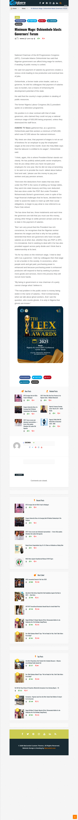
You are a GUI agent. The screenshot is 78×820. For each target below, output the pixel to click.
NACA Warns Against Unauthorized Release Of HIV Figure (39, 559)
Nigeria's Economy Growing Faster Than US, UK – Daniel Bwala (56, 408)
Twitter (32, 21)
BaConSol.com (50, 748)
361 (31, 638)
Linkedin (52, 21)
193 (38, 638)
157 (31, 665)
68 (37, 665)
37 (27, 690)
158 (38, 582)
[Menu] (65, 6)
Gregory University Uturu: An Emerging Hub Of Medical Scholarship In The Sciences (30, 409)
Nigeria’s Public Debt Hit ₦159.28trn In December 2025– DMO (55, 421)
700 (31, 597)
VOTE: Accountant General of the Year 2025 (36, 579)
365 (31, 624)
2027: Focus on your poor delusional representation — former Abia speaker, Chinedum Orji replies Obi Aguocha (30, 424)
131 (38, 624)
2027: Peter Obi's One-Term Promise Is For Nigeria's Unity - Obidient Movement (51, 397)
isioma (22, 38)
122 (20, 690)
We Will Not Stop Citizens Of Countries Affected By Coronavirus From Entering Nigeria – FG (37, 688)
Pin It (42, 21)
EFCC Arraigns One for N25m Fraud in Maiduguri (30, 397)
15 (37, 597)
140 (31, 701)
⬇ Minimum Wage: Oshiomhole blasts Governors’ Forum (49, 8)
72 (37, 701)
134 (38, 609)
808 (31, 582)
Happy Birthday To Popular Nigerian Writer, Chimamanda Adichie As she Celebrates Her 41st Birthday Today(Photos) (43, 621)
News (23, 8)
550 (31, 609)
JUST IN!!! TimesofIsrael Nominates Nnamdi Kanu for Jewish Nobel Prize (43, 606)
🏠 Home (14, 8)
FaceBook (20, 21)
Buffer (19, 24)
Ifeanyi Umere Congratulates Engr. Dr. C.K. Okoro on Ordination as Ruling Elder (44, 545)
